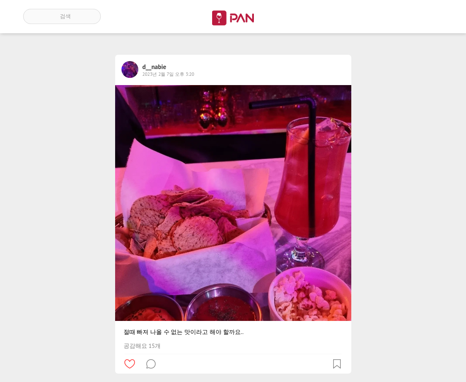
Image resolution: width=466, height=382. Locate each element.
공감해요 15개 (142, 346)
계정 (431, 16)
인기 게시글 (406, 16)
